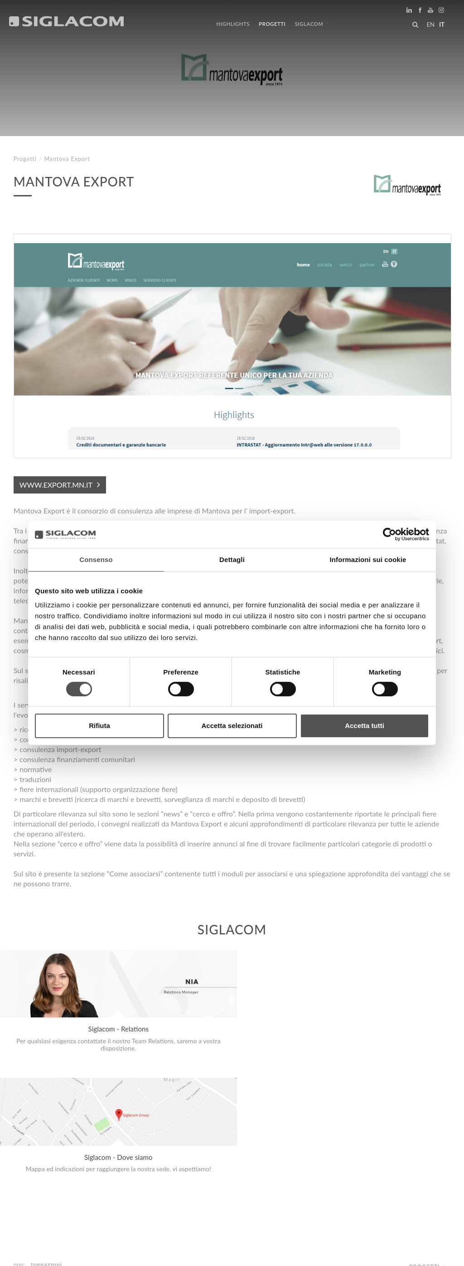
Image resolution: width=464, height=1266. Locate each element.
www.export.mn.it (55, 484)
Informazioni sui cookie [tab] (368, 559)
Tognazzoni (46, 1136)
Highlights (233, 24)
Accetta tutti (364, 725)
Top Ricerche (45, 1177)
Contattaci (203, 1177)
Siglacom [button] (312, 24)
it (442, 24)
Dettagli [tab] (232, 559)
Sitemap (96, 1177)
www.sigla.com (424, 1253)
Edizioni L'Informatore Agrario (73, 1145)
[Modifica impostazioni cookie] (150, 1253)
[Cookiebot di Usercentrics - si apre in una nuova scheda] (389, 534)
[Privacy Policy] (37, 1253)
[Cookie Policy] (82, 1253)
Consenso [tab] (95, 559)
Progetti (272, 24)
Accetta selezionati (231, 725)
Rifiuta (99, 725)
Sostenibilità (147, 1177)
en (430, 24)
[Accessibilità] (215, 1253)
